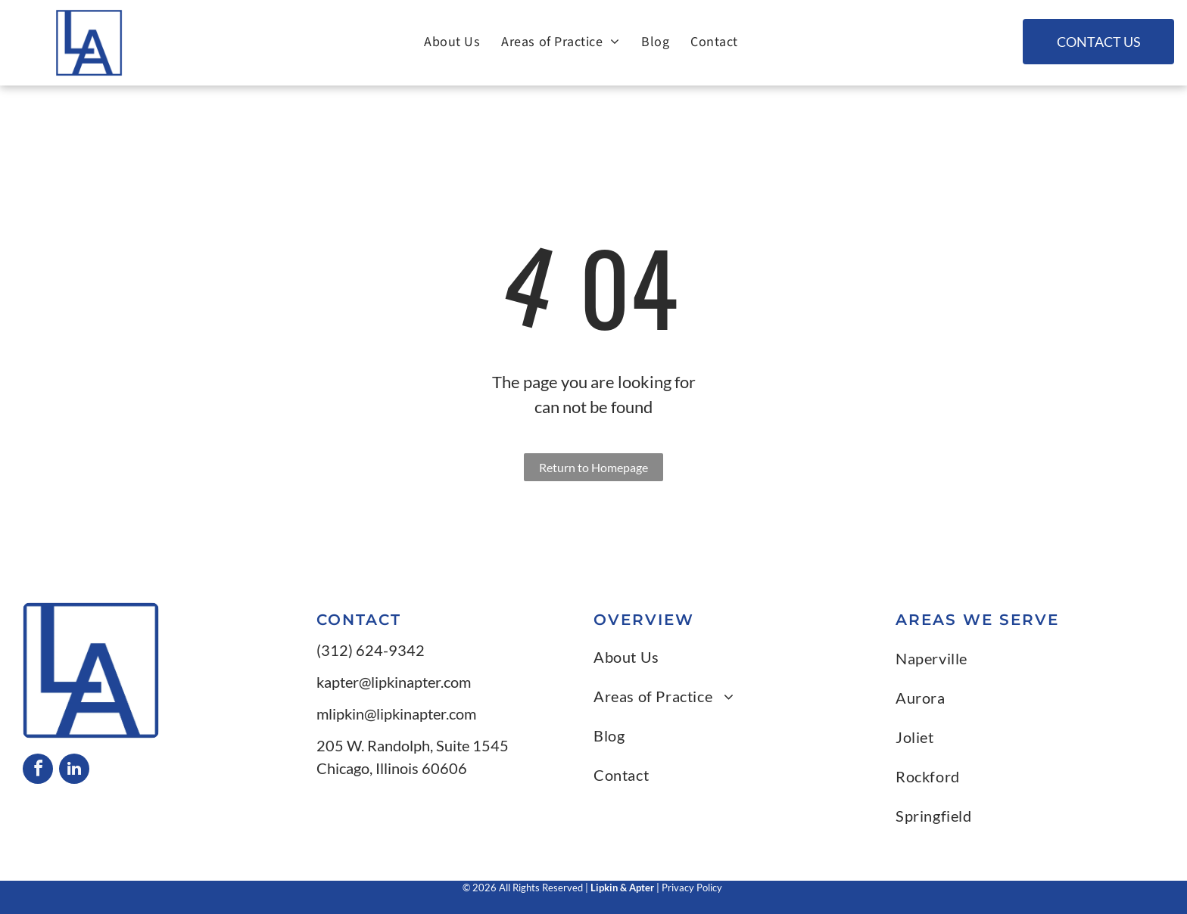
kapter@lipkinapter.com (393, 682)
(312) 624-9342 (370, 650)
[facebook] (38, 771)
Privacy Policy (693, 887)
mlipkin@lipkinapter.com (396, 713)
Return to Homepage (593, 467)
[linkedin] (74, 771)
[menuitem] (452, 41)
